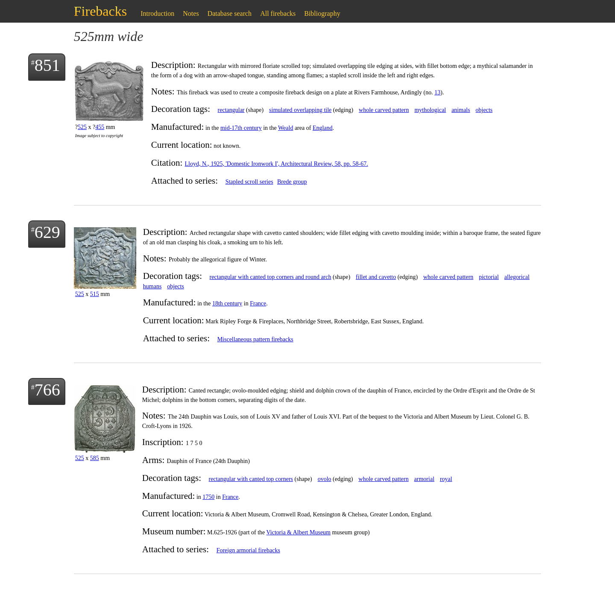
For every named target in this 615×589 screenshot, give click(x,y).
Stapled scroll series (249, 182)
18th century (227, 303)
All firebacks (278, 13)
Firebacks (100, 11)
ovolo (324, 479)
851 (47, 65)
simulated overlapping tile (300, 110)
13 (437, 92)
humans (152, 286)
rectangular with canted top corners (251, 479)
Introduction (157, 13)
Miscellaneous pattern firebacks (255, 339)
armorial (424, 479)
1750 (208, 497)
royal (446, 479)
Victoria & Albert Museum (298, 532)
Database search (230, 13)
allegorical (517, 277)
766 (47, 389)
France (258, 303)
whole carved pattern (384, 110)
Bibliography (322, 13)
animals (460, 110)
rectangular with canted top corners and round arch (270, 277)
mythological (430, 110)
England (323, 128)
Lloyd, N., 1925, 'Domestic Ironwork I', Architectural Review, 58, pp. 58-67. (276, 164)
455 (99, 127)
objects (484, 110)
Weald (285, 128)
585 (94, 458)
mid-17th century (241, 128)
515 (94, 294)
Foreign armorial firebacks (248, 550)
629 (47, 232)
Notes (191, 13)
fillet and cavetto (376, 277)
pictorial (489, 277)
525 (82, 127)
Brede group (292, 182)
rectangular (231, 110)
